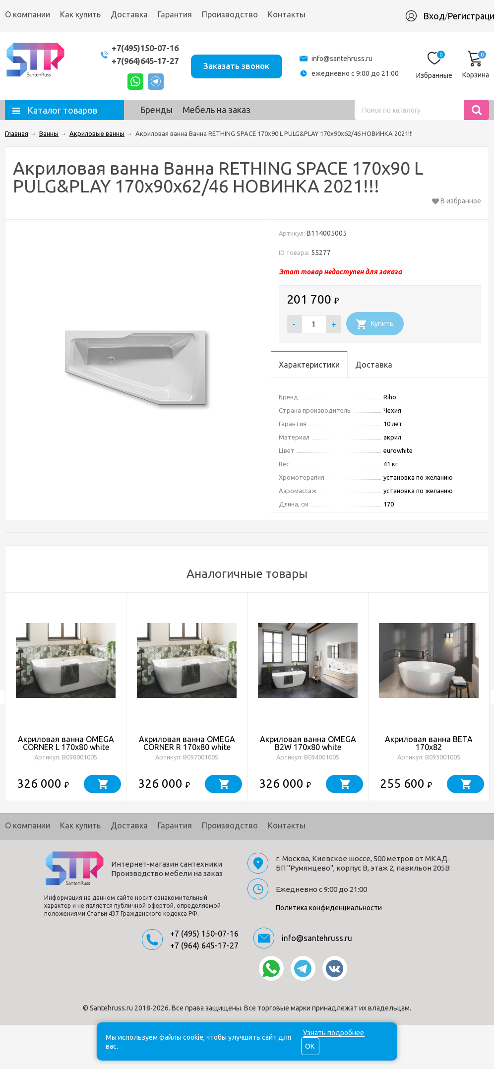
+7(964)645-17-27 (140, 60)
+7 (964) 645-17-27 (204, 945)
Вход (434, 16)
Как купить (80, 14)
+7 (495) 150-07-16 (204, 933)
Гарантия (175, 14)
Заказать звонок (235, 65)
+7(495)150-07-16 (140, 48)
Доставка (129, 14)
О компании (27, 14)
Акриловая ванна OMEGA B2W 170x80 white (308, 743)
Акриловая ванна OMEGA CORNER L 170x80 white (66, 743)
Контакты (287, 14)
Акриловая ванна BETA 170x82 (429, 743)
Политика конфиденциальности (329, 908)
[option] (65, 697)
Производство (230, 14)
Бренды (156, 110)
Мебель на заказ (216, 110)
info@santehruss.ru (341, 59)
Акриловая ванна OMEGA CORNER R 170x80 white (187, 743)
